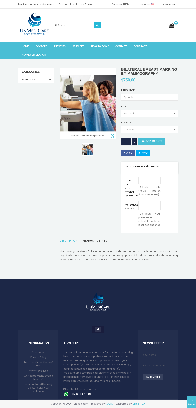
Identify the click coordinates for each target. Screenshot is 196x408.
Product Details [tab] (94, 241)
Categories (31, 72)
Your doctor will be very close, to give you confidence (38, 388)
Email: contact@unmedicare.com (36, 4)
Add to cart (152, 141)
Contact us (38, 352)
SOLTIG (109, 403)
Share (129, 152)
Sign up (63, 4)
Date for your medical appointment (130, 188)
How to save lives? (38, 370)
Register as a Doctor (81, 4)
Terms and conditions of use (38, 364)
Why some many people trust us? (38, 377)
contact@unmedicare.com (82, 389)
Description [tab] (68, 241)
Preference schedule (130, 206)
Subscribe (153, 377)
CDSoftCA (138, 403)
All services (28, 79)
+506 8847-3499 (82, 394)
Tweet (144, 152)
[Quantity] (126, 141)
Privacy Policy (38, 357)
